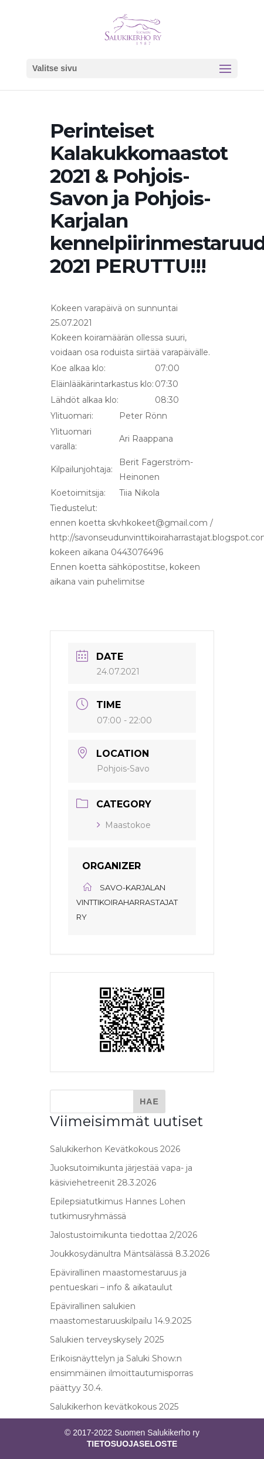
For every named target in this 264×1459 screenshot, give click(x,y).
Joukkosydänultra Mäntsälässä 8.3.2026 (129, 1253)
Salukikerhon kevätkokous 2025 (114, 1406)
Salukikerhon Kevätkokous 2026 (115, 1149)
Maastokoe (124, 825)
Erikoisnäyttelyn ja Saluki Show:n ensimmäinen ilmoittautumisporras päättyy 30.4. (121, 1373)
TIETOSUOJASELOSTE (132, 1443)
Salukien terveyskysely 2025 (107, 1339)
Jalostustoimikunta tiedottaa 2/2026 (123, 1235)
